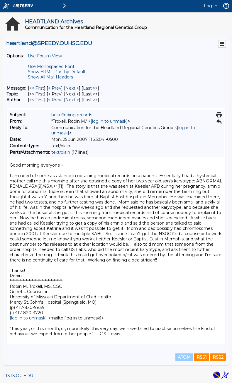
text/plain (60, 152)
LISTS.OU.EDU (18, 375)
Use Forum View (45, 56)
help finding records (71, 114)
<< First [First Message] (36, 88)
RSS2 (218, 357)
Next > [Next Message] (72, 88)
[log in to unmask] (109, 121)
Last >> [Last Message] (90, 88)
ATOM (184, 357)
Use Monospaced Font (51, 66)
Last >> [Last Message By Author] (90, 99)
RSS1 (202, 357)
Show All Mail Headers (50, 77)
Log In (210, 5)
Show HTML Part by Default (57, 71)
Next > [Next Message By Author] (72, 99)
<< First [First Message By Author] (36, 99)
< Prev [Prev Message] (54, 88)
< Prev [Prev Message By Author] (54, 99)
